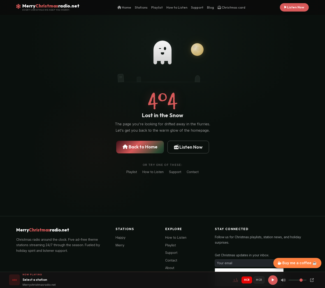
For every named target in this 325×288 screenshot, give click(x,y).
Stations (141, 7)
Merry (120, 245)
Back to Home (140, 147)
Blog (210, 7)
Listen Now (294, 7)
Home (124, 7)
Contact (193, 172)
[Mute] (283, 280)
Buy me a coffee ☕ (297, 263)
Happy (120, 237)
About (169, 268)
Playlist (157, 7)
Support (197, 7)
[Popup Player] (312, 280)
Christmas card (231, 7)
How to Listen (176, 7)
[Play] (273, 280)
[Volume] (297, 280)
